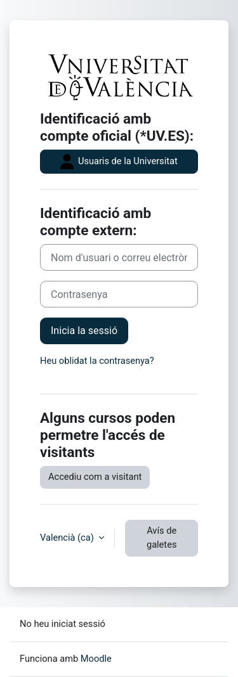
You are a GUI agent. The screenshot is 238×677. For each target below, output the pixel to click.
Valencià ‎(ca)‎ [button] (68, 537)
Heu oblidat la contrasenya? (97, 360)
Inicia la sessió (84, 331)
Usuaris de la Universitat (118, 161)
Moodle (96, 658)
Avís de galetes (162, 537)
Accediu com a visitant (95, 476)
